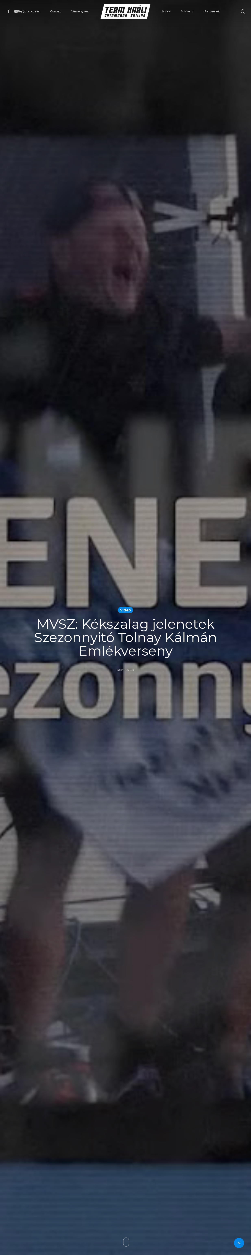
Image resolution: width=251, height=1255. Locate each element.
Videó (125, 610)
